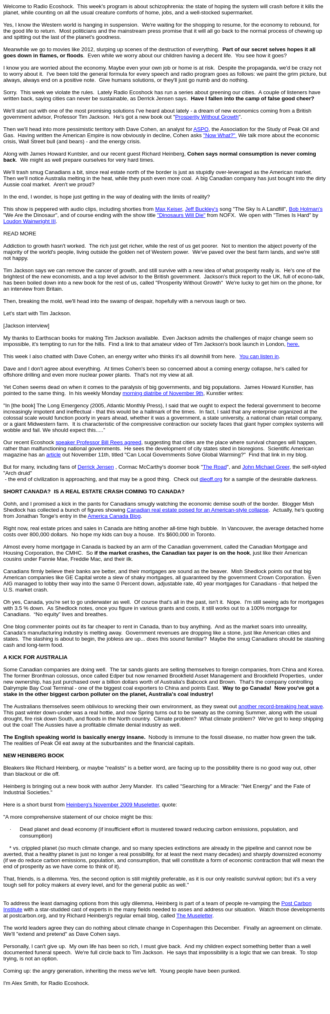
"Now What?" (220, 135)
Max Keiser (168, 209)
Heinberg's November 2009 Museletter (112, 805)
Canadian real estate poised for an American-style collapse (197, 510)
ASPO (201, 129)
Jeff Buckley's (201, 209)
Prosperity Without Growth (207, 117)
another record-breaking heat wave (281, 706)
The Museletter (194, 915)
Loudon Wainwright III (29, 221)
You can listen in (259, 356)
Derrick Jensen (96, 467)
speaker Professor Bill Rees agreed (98, 442)
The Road (215, 467)
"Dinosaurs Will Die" (181, 215)
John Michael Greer (266, 467)
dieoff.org (211, 479)
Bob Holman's (306, 209)
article (53, 455)
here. (293, 344)
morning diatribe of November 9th (163, 393)
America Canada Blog (114, 516)
